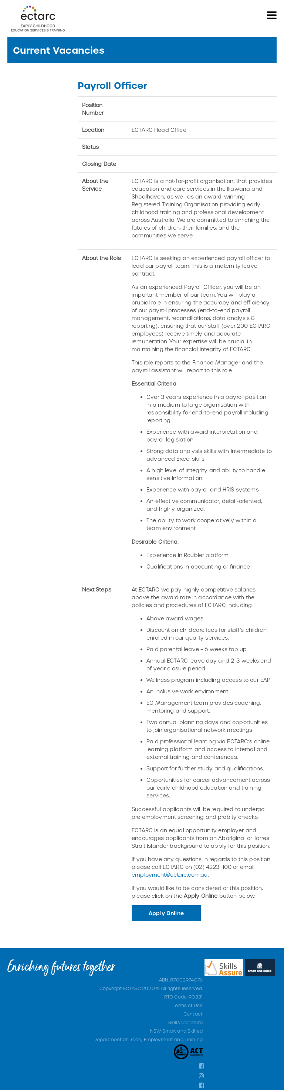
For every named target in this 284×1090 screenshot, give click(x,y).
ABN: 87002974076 (181, 979)
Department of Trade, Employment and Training (148, 1039)
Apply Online (166, 913)
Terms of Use (188, 1005)
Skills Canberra (185, 1022)
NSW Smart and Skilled (176, 1030)
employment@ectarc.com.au (169, 874)
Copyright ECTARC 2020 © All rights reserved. (151, 988)
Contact (193, 1013)
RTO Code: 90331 (183, 996)
